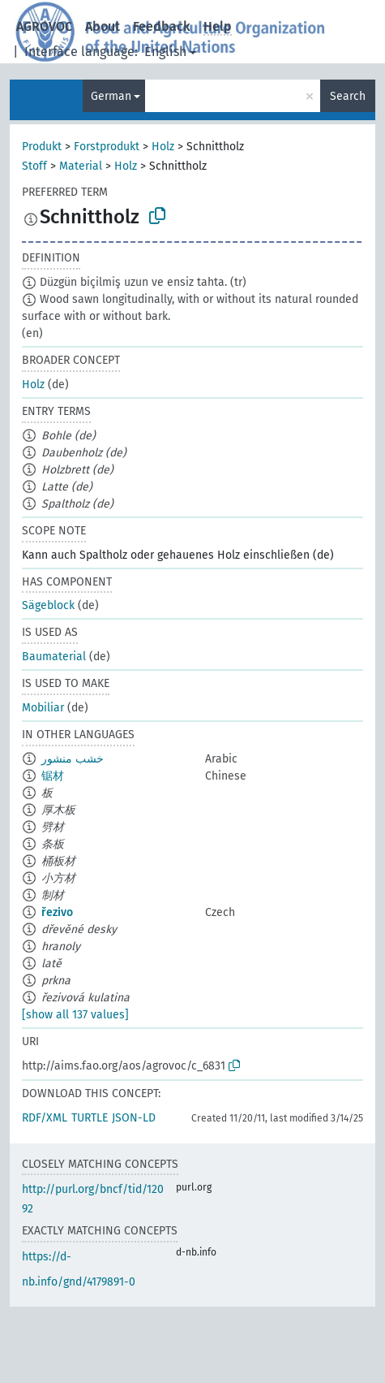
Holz (163, 146)
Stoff (34, 166)
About (102, 26)
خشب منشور (72, 759)
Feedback (161, 26)
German (111, 96)
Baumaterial (54, 656)
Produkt (42, 146)
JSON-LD (134, 1118)
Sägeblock (48, 605)
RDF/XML (44, 1118)
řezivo (57, 912)
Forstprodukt (106, 146)
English (165, 51)
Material (80, 166)
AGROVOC (44, 26)
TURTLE (89, 1118)
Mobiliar (43, 708)
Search (348, 96)
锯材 (52, 776)
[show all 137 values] (75, 1015)
